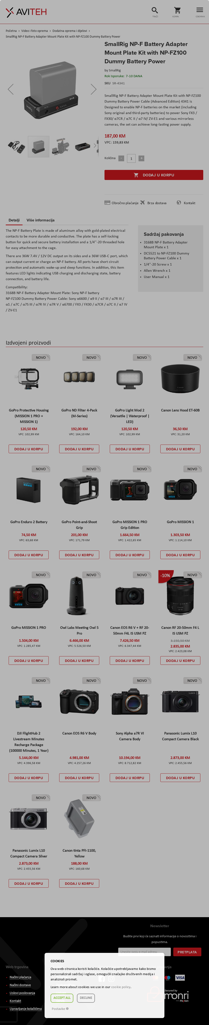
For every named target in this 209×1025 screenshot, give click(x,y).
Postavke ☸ (60, 1009)
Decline (86, 998)
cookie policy (120, 987)
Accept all (61, 998)
